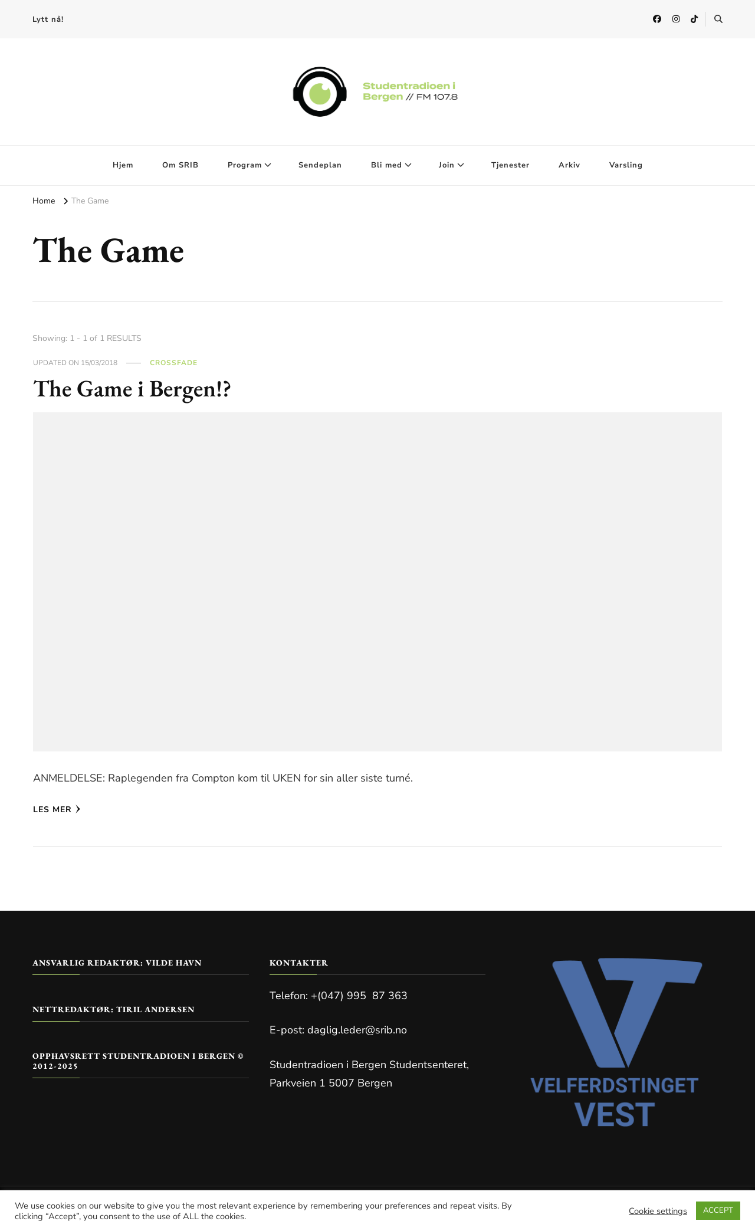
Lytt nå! (48, 19)
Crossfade (174, 362)
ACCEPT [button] (718, 1210)
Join (447, 165)
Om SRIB (180, 165)
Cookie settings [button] (658, 1211)
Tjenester (510, 165)
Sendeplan (320, 165)
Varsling (626, 165)
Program (245, 165)
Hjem (123, 165)
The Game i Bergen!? (132, 388)
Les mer (57, 809)
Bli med (386, 165)
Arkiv (569, 165)
